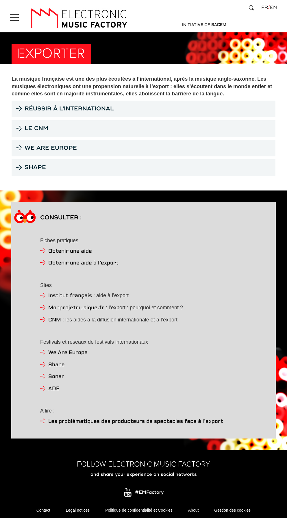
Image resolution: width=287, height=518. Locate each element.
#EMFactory (149, 491)
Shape (56, 363)
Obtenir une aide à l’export (83, 262)
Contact (43, 509)
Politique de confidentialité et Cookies (139, 509)
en (273, 7)
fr (264, 7)
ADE (54, 387)
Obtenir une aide (70, 249)
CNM (54, 319)
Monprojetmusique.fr (76, 306)
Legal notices (78, 509)
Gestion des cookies (232, 509)
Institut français (70, 294)
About (193, 509)
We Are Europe (68, 351)
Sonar (56, 375)
